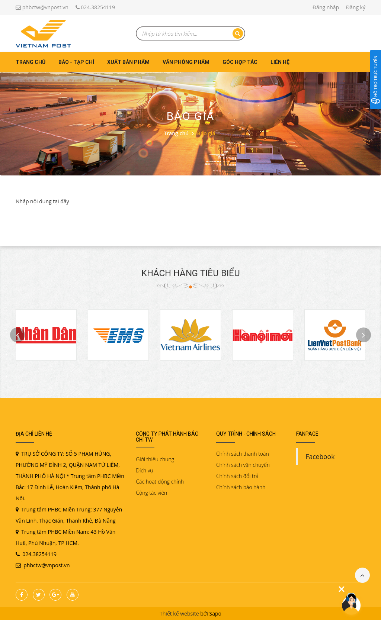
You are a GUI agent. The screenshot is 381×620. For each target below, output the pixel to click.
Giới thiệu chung (155, 459)
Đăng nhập (326, 7)
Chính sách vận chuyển (243, 464)
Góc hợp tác (239, 62)
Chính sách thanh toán (242, 453)
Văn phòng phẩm (186, 62)
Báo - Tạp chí (76, 62)
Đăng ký (355, 7)
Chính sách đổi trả (237, 475)
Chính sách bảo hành (241, 487)
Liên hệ (279, 62)
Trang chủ (30, 62)
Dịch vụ (144, 470)
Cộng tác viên (151, 492)
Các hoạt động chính (160, 481)
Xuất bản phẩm (128, 62)
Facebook (319, 456)
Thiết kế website (179, 613)
